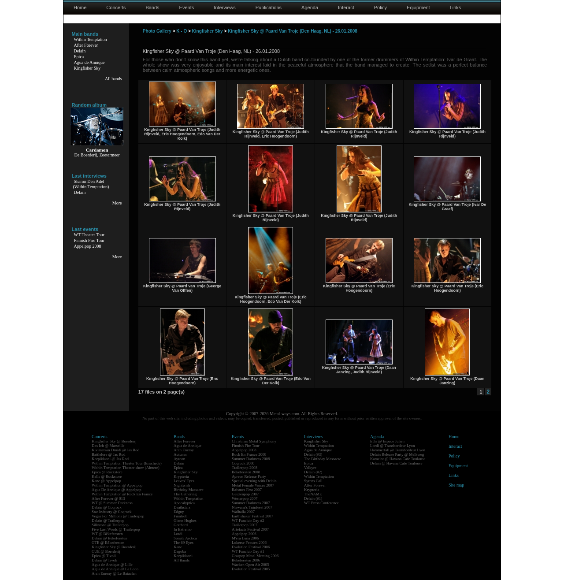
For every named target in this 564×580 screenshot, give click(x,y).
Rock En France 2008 (249, 454)
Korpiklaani (183, 556)
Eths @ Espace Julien (387, 441)
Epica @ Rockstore (107, 472)
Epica (79, 56)
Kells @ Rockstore (107, 476)
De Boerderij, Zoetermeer (96, 154)
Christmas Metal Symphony (254, 441)
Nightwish (182, 485)
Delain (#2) (313, 472)
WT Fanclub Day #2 (248, 520)
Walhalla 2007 (243, 511)
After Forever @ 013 (108, 498)
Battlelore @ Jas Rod (109, 454)
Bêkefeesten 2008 (246, 472)
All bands (113, 78)
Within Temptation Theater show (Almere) (126, 467)
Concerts (116, 7)
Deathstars (182, 507)
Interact (346, 7)
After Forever (86, 45)
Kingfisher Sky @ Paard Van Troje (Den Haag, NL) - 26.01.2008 (292, 31)
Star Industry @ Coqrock (112, 511)
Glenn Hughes (185, 520)
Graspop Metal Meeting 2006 (255, 556)
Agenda (309, 7)
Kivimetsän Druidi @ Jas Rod (115, 450)
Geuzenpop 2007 (245, 494)
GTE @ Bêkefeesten (108, 542)
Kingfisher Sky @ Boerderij (114, 441)
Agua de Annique (89, 62)
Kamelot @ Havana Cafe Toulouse (397, 459)
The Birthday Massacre (322, 459)
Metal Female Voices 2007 (253, 485)
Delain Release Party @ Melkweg (397, 454)
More (117, 203)
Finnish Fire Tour (89, 240)
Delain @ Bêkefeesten (109, 538)
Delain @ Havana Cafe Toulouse (396, 463)
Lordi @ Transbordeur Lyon (392, 445)
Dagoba (180, 551)
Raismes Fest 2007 (247, 489)
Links (455, 7)
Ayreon (179, 459)
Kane (178, 547)
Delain (80, 50)
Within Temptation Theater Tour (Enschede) (127, 463)
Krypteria (181, 476)
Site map (456, 485)
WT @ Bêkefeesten (107, 534)
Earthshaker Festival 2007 (252, 516)
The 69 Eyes (183, 542)
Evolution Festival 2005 (251, 569)
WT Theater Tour (89, 234)
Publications (269, 7)
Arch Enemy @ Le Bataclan (114, 573)
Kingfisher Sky (87, 68)
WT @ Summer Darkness (112, 503)
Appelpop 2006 (244, 534)
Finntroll (181, 516)
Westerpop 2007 (245, 498)
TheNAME (313, 494)
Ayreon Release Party (249, 476)
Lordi (178, 534)
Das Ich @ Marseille (108, 445)
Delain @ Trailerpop (108, 520)
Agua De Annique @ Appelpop (116, 489)
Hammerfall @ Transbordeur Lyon (397, 450)
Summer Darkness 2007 (251, 503)
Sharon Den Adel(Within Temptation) (91, 184)
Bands (152, 7)
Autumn (180, 454)
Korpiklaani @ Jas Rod (110, 459)
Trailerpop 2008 (244, 467)
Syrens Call (313, 481)
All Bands (181, 560)
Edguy (179, 511)
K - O (181, 31)
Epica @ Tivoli (104, 556)
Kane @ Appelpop (106, 481)
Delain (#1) (313, 498)
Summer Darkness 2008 (251, 459)
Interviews (225, 7)
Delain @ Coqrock (107, 507)
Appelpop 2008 (87, 246)
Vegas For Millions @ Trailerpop (118, 516)
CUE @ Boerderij (106, 551)
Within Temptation (90, 39)
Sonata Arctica (185, 538)
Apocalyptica (184, 503)
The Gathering (185, 494)
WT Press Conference (321, 503)
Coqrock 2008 (243, 463)
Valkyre (310, 467)
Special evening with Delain (254, 481)
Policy (380, 7)
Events (186, 7)
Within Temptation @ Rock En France (122, 494)
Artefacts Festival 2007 (250, 529)
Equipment (418, 7)
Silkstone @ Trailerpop (110, 525)
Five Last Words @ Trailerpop (116, 529)
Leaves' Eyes (184, 481)
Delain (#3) (313, 454)
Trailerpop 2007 (244, 525)
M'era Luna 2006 (245, 538)
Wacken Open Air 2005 (250, 564)
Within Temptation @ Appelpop (117, 485)
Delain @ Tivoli (104, 560)
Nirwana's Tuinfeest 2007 (252, 507)
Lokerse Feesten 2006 (249, 542)
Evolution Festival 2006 (251, 547)
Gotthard (181, 525)
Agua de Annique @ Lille (112, 564)
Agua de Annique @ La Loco (115, 569)
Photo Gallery (157, 31)
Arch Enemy (184, 450)
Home (80, 7)
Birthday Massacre (189, 489)
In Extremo (183, 529)
